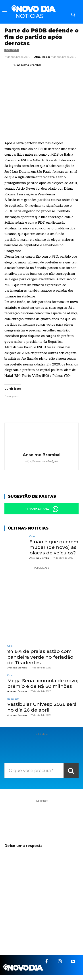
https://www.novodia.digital (41, 461)
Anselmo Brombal (29, 64)
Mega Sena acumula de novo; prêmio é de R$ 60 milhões (42, 683)
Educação (13, 699)
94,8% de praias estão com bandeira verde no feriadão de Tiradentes (40, 656)
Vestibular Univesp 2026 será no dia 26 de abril (42, 706)
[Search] (71, 770)
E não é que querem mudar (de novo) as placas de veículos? (53, 547)
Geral (32, 536)
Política (11, 50)
